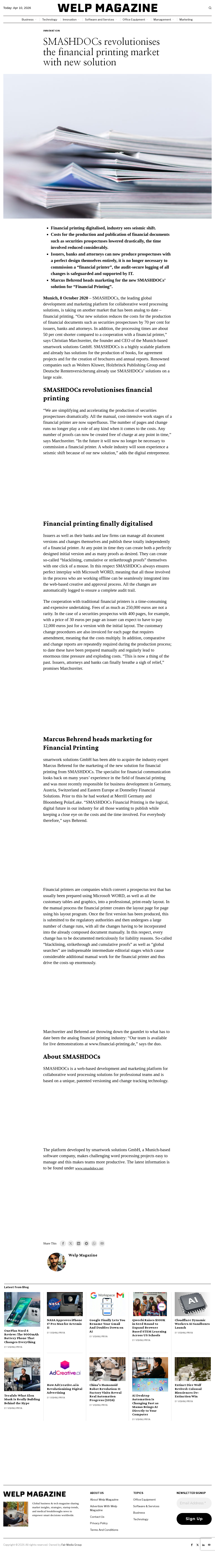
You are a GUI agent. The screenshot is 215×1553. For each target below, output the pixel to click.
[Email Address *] (194, 1503)
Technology (140, 1519)
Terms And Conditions (104, 1530)
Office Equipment (144, 1500)
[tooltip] (63, 1243)
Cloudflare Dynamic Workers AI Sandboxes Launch (192, 1324)
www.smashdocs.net (93, 1167)
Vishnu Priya (14, 1347)
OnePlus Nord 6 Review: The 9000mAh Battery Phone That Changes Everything (21, 1336)
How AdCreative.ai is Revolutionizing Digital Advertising (64, 1389)
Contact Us (97, 1517)
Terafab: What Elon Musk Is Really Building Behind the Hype (22, 1399)
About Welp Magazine (104, 1500)
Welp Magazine (82, 1256)
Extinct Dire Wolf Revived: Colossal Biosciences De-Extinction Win (188, 1391)
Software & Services (146, 1506)
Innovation (51, 30)
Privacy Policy (99, 1523)
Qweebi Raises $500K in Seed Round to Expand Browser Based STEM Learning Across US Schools (149, 1328)
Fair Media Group (71, 1545)
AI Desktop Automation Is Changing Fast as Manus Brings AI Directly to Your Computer (145, 1405)
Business (139, 1513)
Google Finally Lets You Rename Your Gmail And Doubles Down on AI (107, 1326)
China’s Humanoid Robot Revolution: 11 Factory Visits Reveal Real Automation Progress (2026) (105, 1393)
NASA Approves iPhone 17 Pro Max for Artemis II (64, 1324)
